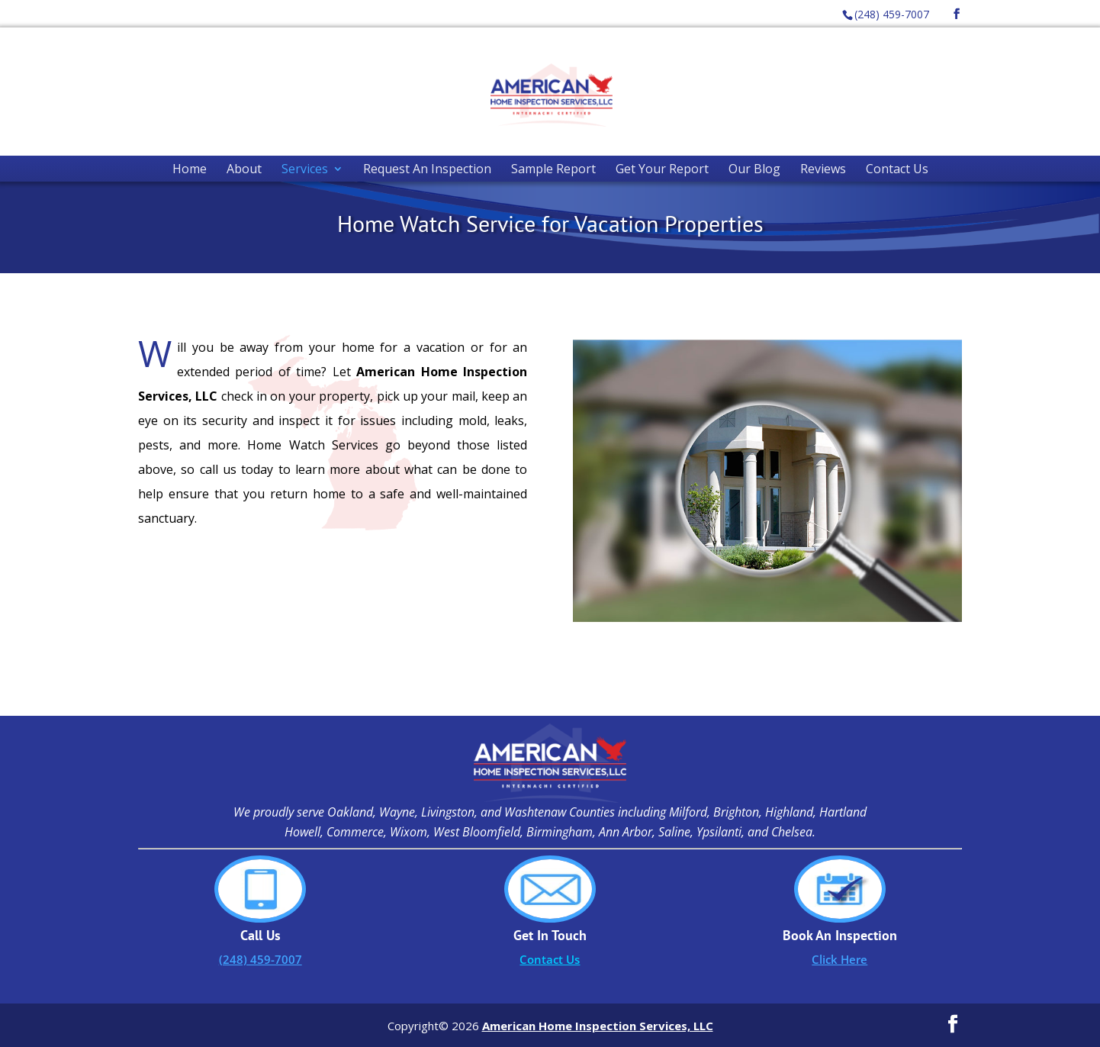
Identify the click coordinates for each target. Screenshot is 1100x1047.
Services (304, 168)
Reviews (823, 168)
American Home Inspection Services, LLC (597, 1025)
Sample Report (553, 168)
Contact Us (897, 168)
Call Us (260, 935)
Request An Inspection (427, 168)
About (244, 168)
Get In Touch (550, 935)
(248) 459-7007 (891, 14)
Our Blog (754, 168)
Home (189, 168)
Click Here (839, 959)
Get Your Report (662, 168)
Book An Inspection (840, 935)
